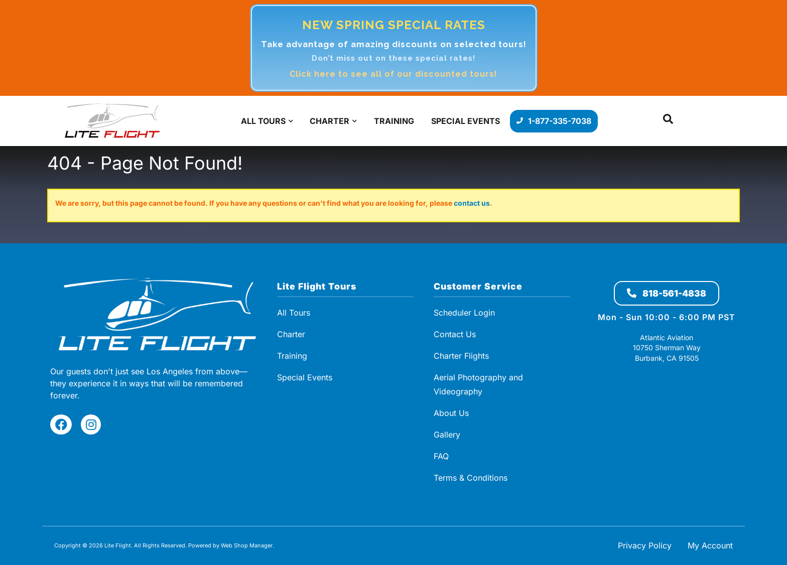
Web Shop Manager (247, 545)
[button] (668, 121)
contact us (472, 203)
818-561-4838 (666, 293)
